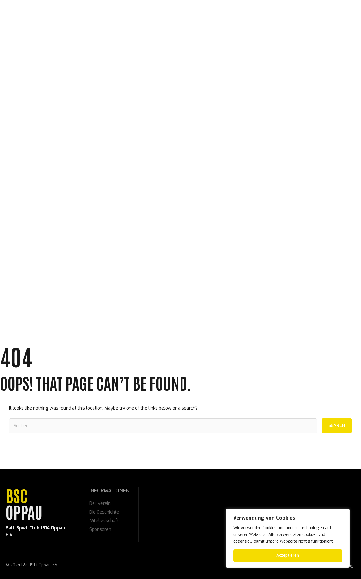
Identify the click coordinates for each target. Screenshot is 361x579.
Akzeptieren (287, 555)
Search (336, 425)
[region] (288, 538)
